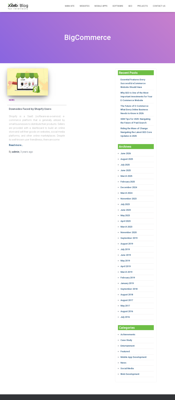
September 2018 (128, 283)
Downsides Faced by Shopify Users (30, 107)
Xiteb (94, 393)
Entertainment (127, 338)
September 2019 (128, 233)
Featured (125, 344)
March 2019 (126, 266)
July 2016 (125, 310)
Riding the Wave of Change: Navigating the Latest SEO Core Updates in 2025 (136, 130)
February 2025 (127, 178)
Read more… (16, 144)
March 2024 (126, 189)
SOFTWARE (117, 6)
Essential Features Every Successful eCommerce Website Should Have (133, 83)
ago (26, 150)
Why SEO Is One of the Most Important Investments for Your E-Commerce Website (136, 96)
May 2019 (125, 255)
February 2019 (127, 272)
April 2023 (125, 217)
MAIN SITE (70, 6)
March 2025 (126, 173)
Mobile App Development (133, 349)
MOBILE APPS (101, 6)
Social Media (127, 360)
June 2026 (125, 151)
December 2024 (128, 184)
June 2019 (125, 250)
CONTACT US (159, 6)
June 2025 (125, 168)
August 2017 (126, 294)
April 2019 (125, 261)
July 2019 (125, 244)
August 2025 (126, 156)
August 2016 (126, 305)
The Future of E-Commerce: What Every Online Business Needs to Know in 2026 (134, 108)
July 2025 (125, 162)
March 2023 (126, 222)
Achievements (127, 328)
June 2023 (125, 206)
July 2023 (125, 200)
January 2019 (127, 277)
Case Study (126, 333)
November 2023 (128, 195)
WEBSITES (84, 6)
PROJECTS (142, 6)
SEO (130, 6)
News (12, 99)
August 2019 (126, 239)
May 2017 (125, 299)
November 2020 (128, 228)
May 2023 (125, 211)
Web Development (129, 366)
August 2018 (126, 288)
